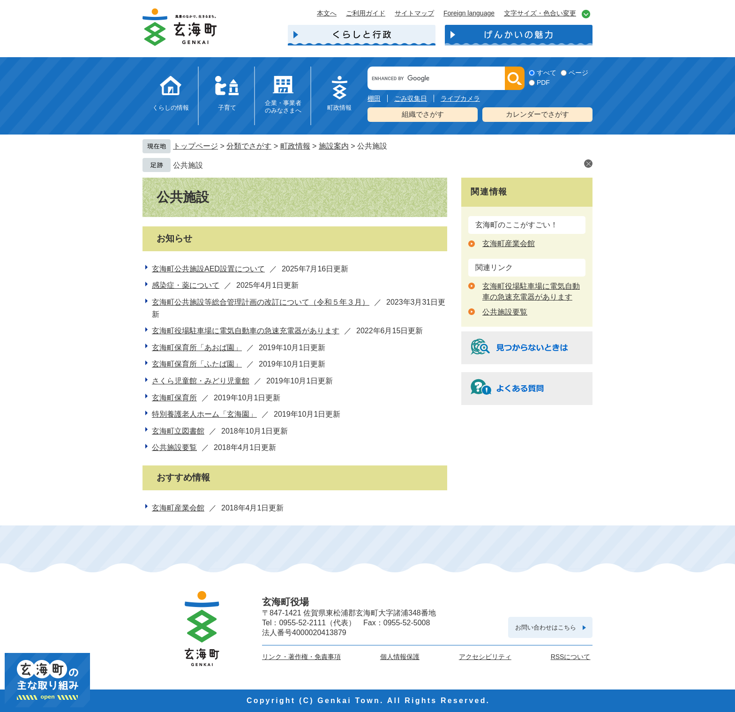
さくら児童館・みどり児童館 (200, 381)
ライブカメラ (460, 98)
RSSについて (571, 656)
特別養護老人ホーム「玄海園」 (204, 414)
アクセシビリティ (485, 656)
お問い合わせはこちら (545, 627)
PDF (543, 82)
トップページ (195, 146)
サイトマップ (414, 13)
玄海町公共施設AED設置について (208, 269)
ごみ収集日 (410, 98)
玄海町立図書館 (178, 431)
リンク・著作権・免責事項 (301, 656)
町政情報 (339, 107)
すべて (546, 72)
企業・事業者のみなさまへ (283, 106)
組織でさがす (423, 114)
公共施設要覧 (174, 447)
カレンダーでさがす (537, 114)
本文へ (327, 13)
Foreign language (469, 13)
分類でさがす (248, 146)
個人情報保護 (400, 656)
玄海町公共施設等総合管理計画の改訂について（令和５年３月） (260, 302)
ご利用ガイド (365, 13)
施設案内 (334, 146)
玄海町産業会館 (178, 508)
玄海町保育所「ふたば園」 (197, 364)
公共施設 (188, 165)
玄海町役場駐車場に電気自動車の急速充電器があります (245, 331)
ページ (578, 72)
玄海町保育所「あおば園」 (197, 348)
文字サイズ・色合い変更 (540, 13)
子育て (227, 107)
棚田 (374, 98)
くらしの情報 (170, 107)
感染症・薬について (185, 285)
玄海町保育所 (174, 398)
